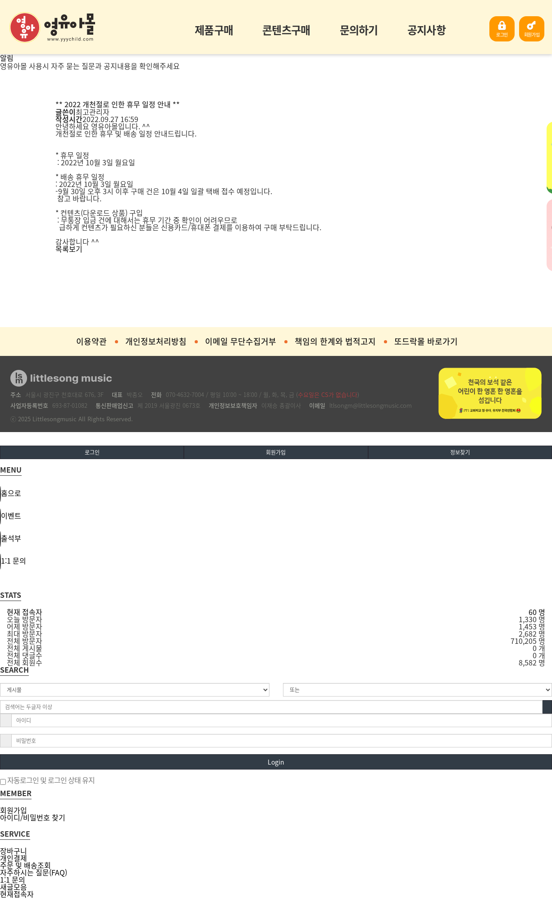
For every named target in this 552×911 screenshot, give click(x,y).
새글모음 (13, 886)
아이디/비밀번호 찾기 (32, 817)
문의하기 (359, 30)
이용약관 (91, 341)
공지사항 (426, 30)
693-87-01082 (69, 405)
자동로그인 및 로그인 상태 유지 (47, 780)
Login (276, 761)
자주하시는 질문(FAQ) (33, 872)
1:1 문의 (12, 879)
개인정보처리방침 (156, 341)
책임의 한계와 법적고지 (335, 341)
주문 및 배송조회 (25, 865)
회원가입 (532, 34)
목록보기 (68, 248)
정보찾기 (460, 452)
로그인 (502, 34)
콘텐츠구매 (286, 30)
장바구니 (13, 850)
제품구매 (214, 30)
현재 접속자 (24, 611)
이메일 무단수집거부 (240, 341)
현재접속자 (17, 893)
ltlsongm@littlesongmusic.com (370, 405)
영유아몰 (52, 27)
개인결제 (13, 857)
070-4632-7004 (185, 394)
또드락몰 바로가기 (426, 341)
